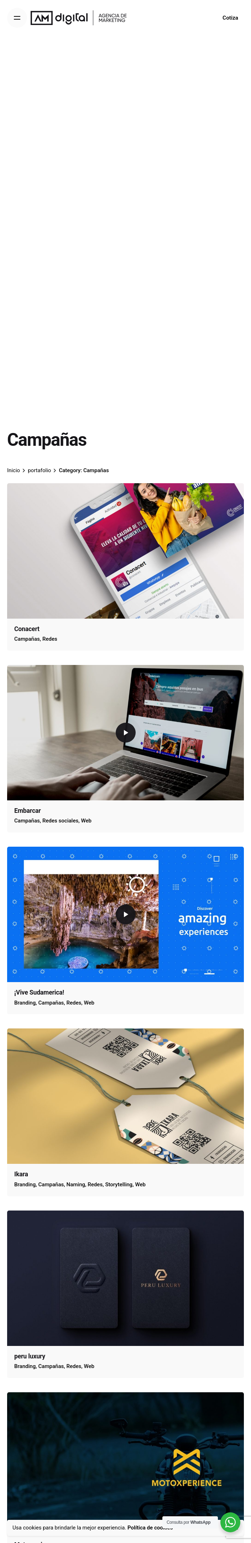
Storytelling (118, 1184)
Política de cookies (150, 1527)
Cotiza (230, 18)
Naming (76, 1184)
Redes (49, 639)
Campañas (27, 639)
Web (86, 820)
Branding (25, 1003)
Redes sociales (60, 820)
